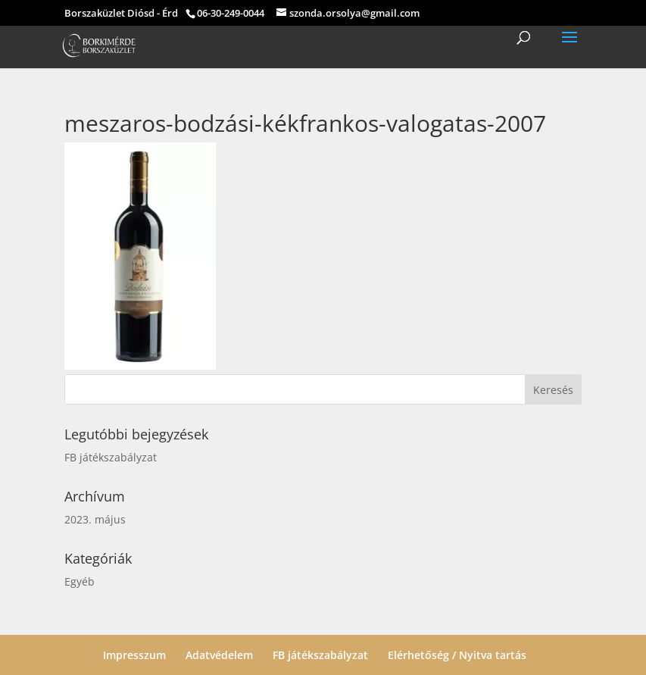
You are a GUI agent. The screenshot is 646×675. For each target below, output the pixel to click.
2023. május (95, 519)
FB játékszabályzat (110, 457)
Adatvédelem (219, 655)
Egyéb (79, 581)
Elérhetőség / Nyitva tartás (457, 655)
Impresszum (134, 655)
